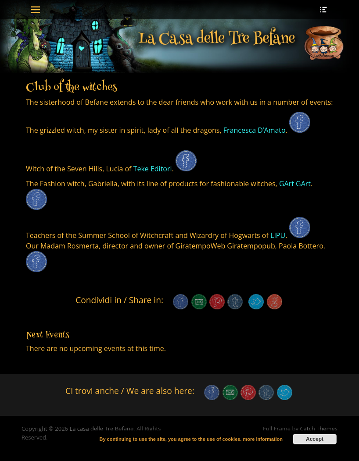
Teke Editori (151, 169)
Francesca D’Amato (254, 130)
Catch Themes (318, 429)
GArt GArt (295, 183)
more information (262, 439)
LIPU (277, 235)
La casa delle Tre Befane (101, 429)
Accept (314, 439)
